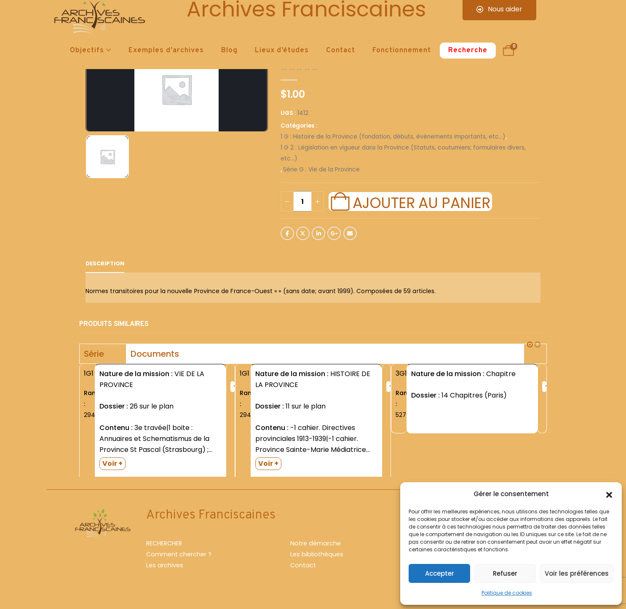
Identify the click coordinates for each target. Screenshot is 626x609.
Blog (229, 50)
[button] (609, 494)
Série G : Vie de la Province (321, 170)
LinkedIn (318, 233)
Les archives (164, 569)
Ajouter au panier (421, 201)
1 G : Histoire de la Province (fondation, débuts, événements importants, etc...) (393, 137)
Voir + (112, 463)
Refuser (505, 573)
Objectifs (87, 50)
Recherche (467, 50)
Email (350, 233)
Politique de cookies (507, 592)
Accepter (439, 573)
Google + (334, 233)
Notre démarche (315, 547)
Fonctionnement (401, 50)
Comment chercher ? (178, 558)
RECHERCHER (164, 547)
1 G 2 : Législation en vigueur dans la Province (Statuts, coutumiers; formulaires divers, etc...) (403, 153)
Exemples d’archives (166, 50)
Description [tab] (105, 263)
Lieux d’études (282, 50)
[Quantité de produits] (302, 201)
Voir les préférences (577, 573)
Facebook (287, 233)
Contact (340, 50)
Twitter (303, 233)
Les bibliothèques (316, 558)
